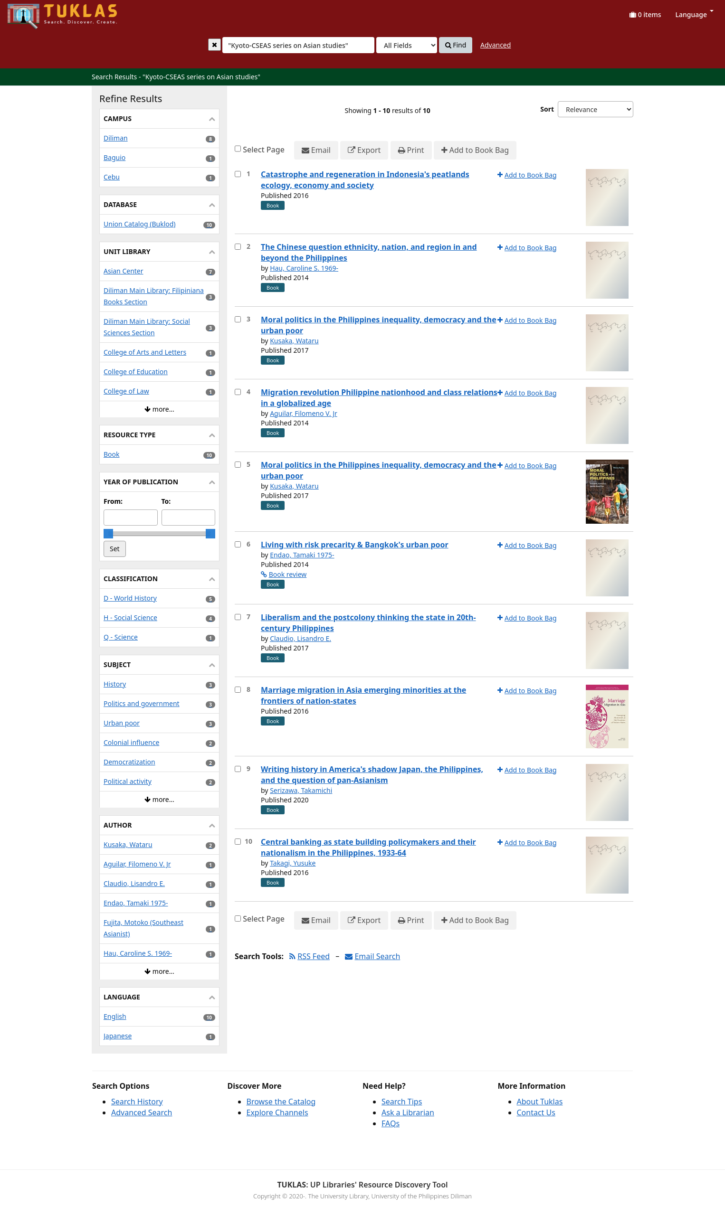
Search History (137, 1101)
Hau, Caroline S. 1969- (304, 268)
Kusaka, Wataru (294, 340)
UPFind (31, 12)
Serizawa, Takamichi (301, 790)
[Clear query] (214, 44)
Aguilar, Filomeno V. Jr (303, 413)
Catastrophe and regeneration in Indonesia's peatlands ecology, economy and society (365, 179)
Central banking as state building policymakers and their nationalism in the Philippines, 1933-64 (368, 847)
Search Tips (402, 1101)
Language (695, 14)
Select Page (264, 149)
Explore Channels (277, 1112)
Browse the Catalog (281, 1101)
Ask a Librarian (408, 1112)
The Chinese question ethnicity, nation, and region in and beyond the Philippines (369, 252)
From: (113, 501)
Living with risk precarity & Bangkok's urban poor (354, 544)
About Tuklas (540, 1101)
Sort (547, 108)
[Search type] (406, 45)
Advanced (495, 44)
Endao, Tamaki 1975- (302, 554)
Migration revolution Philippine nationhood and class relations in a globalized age (379, 397)
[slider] (108, 533)
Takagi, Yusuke (292, 862)
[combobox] (298, 45)
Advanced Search (141, 1112)
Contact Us (536, 1112)
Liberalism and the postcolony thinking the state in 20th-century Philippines (368, 622)
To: (166, 501)
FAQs (391, 1123)
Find (456, 45)
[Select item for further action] (238, 174)
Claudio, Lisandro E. (300, 638)
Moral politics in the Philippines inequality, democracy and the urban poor (378, 325)
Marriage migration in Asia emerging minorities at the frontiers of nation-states (363, 695)
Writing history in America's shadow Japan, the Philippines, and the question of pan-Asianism (372, 774)
